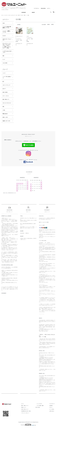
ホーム (2, 15)
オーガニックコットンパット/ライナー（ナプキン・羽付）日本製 (19, 39)
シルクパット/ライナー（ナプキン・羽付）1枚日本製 (29, 39)
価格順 (48, 24)
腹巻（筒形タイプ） (6, 106)
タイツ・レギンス (7, 101)
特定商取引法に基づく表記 (31, 424)
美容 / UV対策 (6, 97)
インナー (5, 74)
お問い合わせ (52, 424)
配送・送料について (29, 419)
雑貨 (4, 56)
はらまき (5, 36)
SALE (4, 23)
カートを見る (52, 422)
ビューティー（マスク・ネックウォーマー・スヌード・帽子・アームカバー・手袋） (17, 15)
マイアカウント (36, 8)
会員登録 (51, 419)
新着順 (52, 24)
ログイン (48, 8)
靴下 (4, 84)
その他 (33, 15)
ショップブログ (42, 417)
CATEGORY (23, 12)
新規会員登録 (43, 8)
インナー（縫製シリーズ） (7, 32)
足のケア (5, 94)
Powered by (28, 438)
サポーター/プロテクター (7, 112)
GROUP (33, 12)
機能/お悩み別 (6, 124)
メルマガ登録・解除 (43, 419)
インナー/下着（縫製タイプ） (7, 79)
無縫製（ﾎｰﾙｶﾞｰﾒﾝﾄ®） (7, 133)
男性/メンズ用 (6, 128)
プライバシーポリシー (30, 426)
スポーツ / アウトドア (7, 89)
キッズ (4, 60)
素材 (4, 116)
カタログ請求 (6, 64)
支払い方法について (29, 422)
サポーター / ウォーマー (7, 40)
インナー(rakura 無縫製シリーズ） (7, 27)
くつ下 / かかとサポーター (7, 52)
